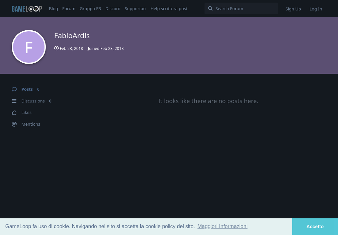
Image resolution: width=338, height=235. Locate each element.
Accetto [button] (315, 226)
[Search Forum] (241, 8)
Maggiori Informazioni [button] (223, 226)
